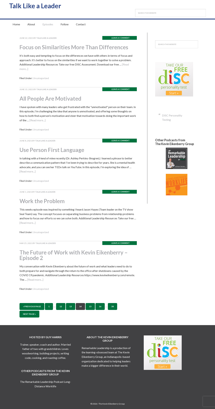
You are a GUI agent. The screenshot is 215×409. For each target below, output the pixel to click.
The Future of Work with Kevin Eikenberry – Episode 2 (73, 255)
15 (90, 306)
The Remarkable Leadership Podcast (41, 381)
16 (100, 306)
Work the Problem (42, 201)
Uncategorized (41, 78)
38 (112, 306)
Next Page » (29, 314)
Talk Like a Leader (35, 6)
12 (61, 306)
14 (80, 306)
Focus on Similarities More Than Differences (73, 47)
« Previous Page (32, 306)
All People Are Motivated (50, 98)
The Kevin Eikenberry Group (112, 403)
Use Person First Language (51, 149)
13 (70, 306)
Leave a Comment (120, 38)
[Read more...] (38, 120)
